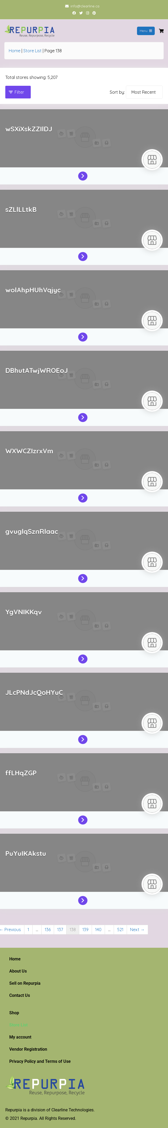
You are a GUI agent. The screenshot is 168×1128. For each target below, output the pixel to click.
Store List (32, 50)
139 (85, 929)
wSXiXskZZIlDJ (28, 129)
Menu (146, 31)
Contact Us (19, 995)
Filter (19, 92)
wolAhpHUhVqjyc (33, 290)
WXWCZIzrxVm (29, 451)
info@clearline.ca (84, 6)
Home (14, 50)
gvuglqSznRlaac (31, 531)
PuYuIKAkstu (25, 853)
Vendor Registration (28, 1049)
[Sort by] (144, 92)
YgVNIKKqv (23, 612)
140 (98, 929)
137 (60, 929)
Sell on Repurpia (25, 983)
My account (20, 1037)
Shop (14, 1012)
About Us (18, 971)
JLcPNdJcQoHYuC (34, 692)
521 (120, 929)
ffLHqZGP (21, 773)
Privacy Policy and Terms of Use (40, 1061)
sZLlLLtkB (21, 209)
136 (48, 929)
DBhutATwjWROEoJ (36, 370)
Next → (137, 929)
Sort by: (117, 92)
